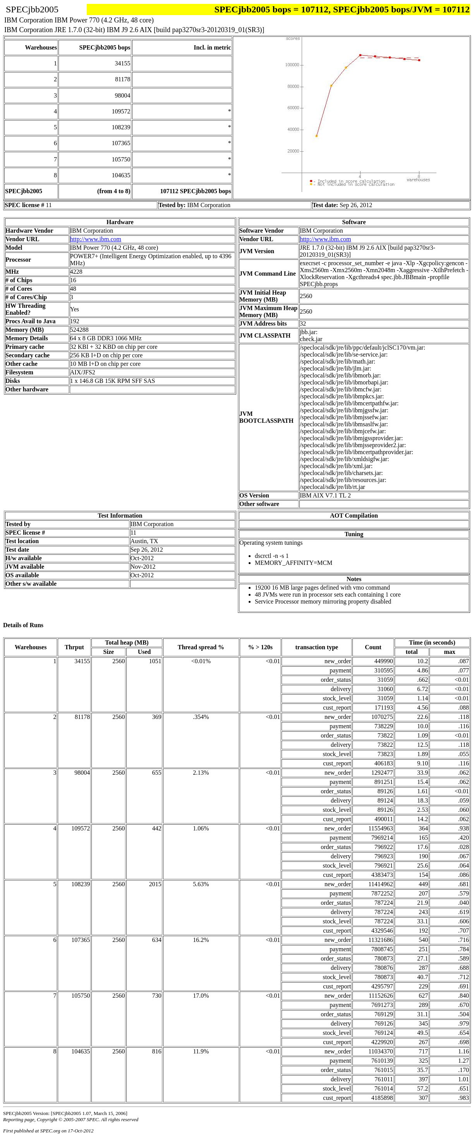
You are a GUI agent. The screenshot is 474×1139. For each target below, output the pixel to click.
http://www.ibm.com (95, 239)
